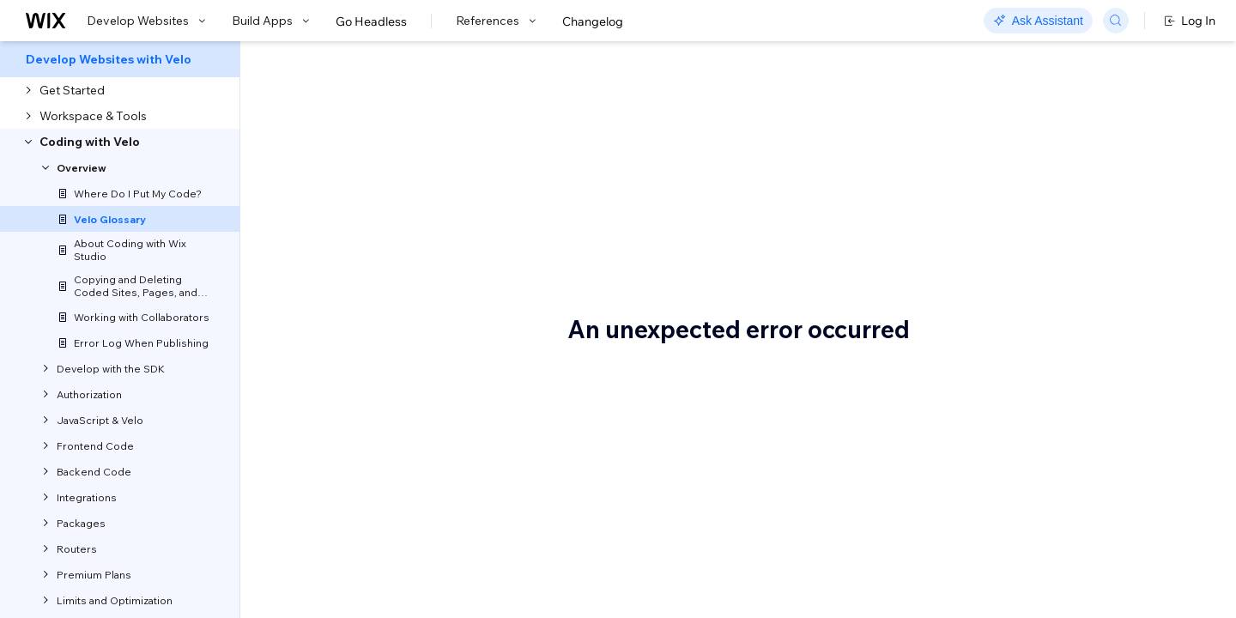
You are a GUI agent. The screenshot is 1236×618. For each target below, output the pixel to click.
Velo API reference (450, 262)
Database (1019, 435)
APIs (824, 445)
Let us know (320, 219)
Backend (1016, 229)
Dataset (1014, 486)
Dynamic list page (1042, 564)
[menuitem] (119, 59)
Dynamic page (1033, 589)
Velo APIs (312, 567)
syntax (363, 378)
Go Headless (371, 21)
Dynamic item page (1047, 538)
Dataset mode (1032, 512)
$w (1000, 177)
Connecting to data (1045, 383)
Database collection (1047, 461)
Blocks (1010, 255)
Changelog (592, 21)
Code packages (1036, 306)
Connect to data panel (1053, 358)
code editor (531, 400)
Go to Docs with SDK (948, 62)
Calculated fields (1038, 280)
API (1002, 203)
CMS (1006, 409)
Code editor (1024, 332)
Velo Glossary (373, 141)
